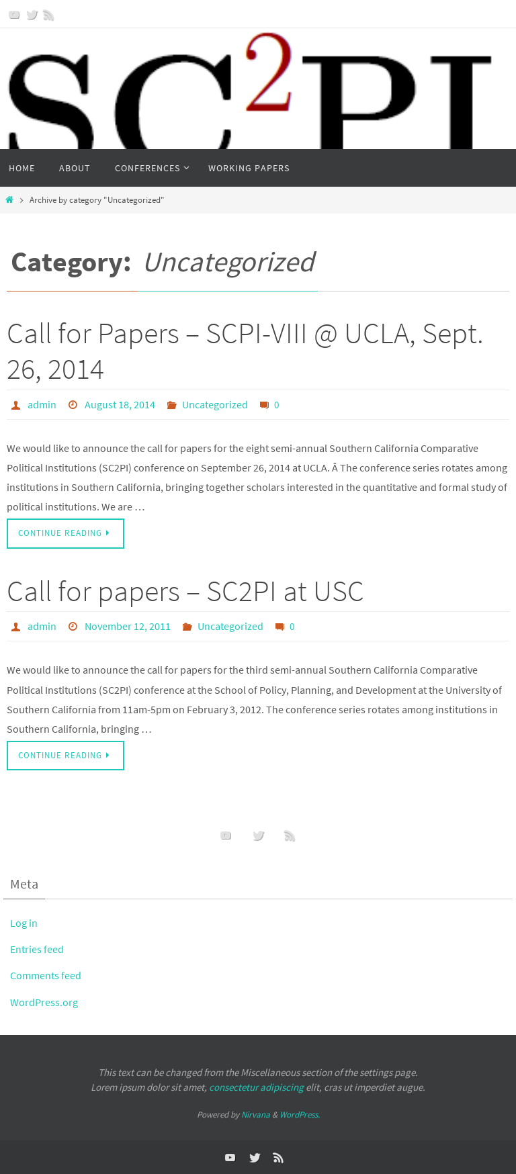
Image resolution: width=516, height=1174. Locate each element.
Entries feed (37, 949)
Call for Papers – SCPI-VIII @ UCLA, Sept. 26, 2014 (245, 350)
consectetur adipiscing (256, 1087)
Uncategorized (215, 404)
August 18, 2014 (120, 404)
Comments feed (47, 975)
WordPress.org (44, 1002)
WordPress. (300, 1114)
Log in (24, 922)
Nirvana (255, 1114)
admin (42, 404)
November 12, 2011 (128, 626)
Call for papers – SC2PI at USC (185, 590)
